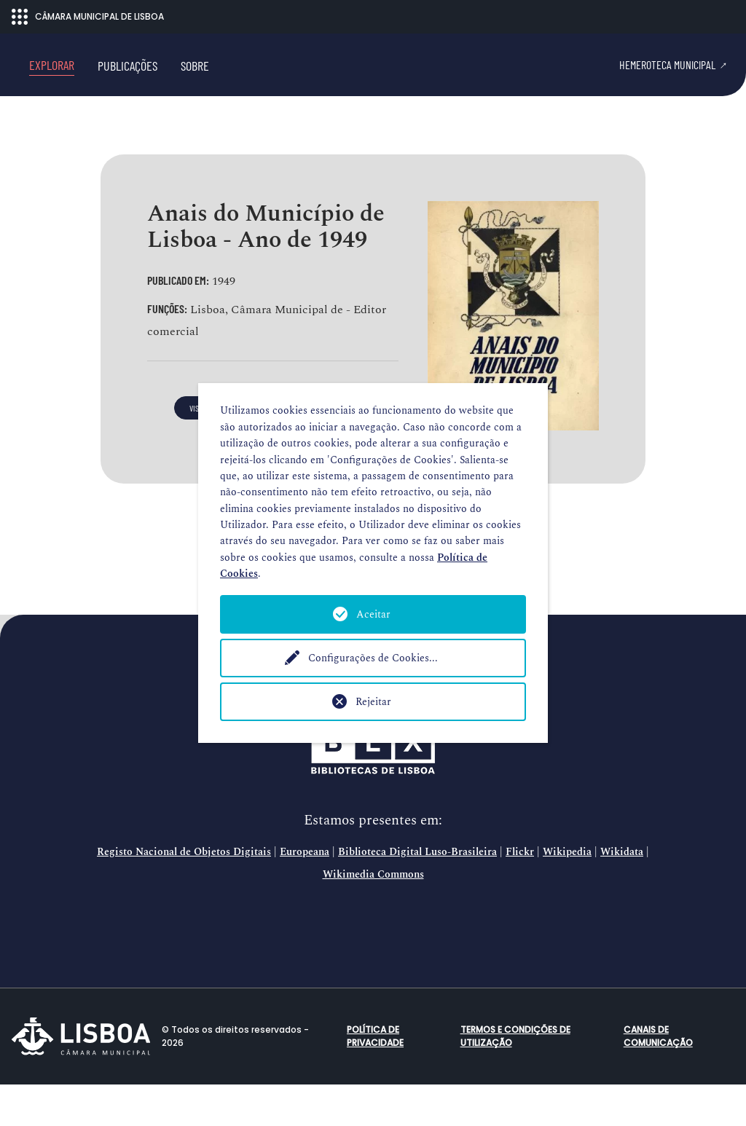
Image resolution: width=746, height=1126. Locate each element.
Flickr (520, 894)
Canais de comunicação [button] (658, 1077)
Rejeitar (373, 701)
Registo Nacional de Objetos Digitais (184, 894)
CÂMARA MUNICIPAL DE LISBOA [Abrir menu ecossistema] (88, 17)
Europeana (304, 894)
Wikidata (621, 894)
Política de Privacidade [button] (375, 1077)
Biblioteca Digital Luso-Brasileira (417, 894)
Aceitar (373, 614)
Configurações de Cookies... (373, 658)
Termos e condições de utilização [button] (515, 1077)
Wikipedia (567, 894)
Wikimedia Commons (373, 916)
